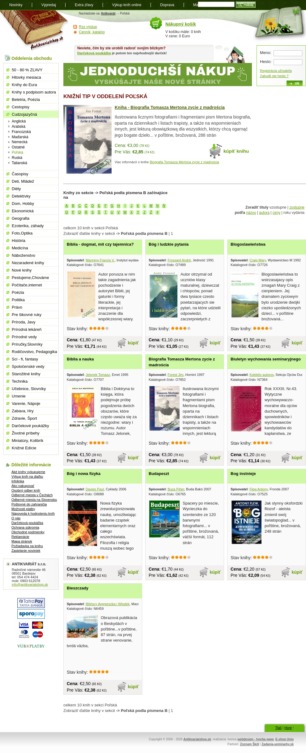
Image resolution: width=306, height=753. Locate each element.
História (18, 240)
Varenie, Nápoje (26, 403)
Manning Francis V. (100, 260)
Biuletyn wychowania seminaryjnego (266, 359)
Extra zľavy (84, 5)
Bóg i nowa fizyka (83, 473)
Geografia (20, 218)
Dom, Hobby (23, 203)
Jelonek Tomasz (98, 374)
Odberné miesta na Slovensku (34, 499)
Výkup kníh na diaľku (27, 476)
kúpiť (133, 342)
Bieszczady (77, 588)
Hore (288, 728)
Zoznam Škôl (249, 744)
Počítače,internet (27, 285)
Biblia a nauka (80, 359)
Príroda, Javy (24, 322)
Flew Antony (258, 489)
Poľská (17, 152)
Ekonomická (23, 211)
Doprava (167, 5)
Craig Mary (257, 260)
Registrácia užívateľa (276, 71)
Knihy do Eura (24, 84)
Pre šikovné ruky (26, 314)
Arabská (18, 126)
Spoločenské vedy (28, 366)
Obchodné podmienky (28, 532)
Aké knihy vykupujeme (28, 472)
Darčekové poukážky (30, 425)
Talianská (19, 163)
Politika (18, 299)
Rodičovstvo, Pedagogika (34, 351)
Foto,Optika (22, 233)
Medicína (20, 248)
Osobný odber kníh (25, 490)
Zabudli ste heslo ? (274, 76)
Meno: (265, 52)
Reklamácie (20, 537)
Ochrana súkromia (25, 527)
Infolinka (17, 481)
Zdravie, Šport (24, 418)
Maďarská (20, 137)
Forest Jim (175, 374)
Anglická (19, 121)
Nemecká (20, 142)
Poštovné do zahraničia (29, 504)
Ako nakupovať (22, 486)
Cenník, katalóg (91, 32)
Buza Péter (176, 489)
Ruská (17, 158)
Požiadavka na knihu (27, 546)
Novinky (16, 5)
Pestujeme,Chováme (30, 277)
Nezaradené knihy (28, 262)
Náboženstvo (23, 255)
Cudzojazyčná (24, 114)
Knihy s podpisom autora (34, 92)
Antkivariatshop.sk (197, 739)
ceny (276, 212)
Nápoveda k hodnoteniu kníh (33, 513)
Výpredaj (48, 5)
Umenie (19, 396)
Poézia (18, 292)
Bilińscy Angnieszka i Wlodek (108, 604)
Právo (17, 307)
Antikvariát (108, 13)
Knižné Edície (24, 448)
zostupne (296, 207)
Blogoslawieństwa (248, 244)
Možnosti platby (23, 509)
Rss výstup (88, 27)
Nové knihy (22, 270)
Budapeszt (159, 473)
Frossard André (179, 260)
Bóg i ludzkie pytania (169, 244)
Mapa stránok (21, 541)
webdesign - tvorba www (255, 739)
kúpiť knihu (236, 151)
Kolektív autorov (261, 374)
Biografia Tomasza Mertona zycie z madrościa (184, 162)
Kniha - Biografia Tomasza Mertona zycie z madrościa (170, 107)
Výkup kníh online (127, 5)
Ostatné (18, 147)
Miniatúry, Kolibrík (27, 440)
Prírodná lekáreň (26, 329)
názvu (251, 212)
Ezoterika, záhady (28, 225)
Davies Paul (95, 489)
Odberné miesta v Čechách (32, 495)
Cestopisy (20, 107)
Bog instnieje (243, 473)
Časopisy (20, 174)
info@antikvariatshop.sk (30, 584)
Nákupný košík (180, 24)
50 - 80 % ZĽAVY (27, 70)
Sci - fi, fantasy (25, 359)
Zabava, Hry (23, 411)
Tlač (278, 728)
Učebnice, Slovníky (29, 388)
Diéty (16, 188)
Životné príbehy (26, 433)
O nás (15, 518)
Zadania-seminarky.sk (277, 744)
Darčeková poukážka (94, 53)
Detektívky (21, 196)
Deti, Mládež (23, 181)
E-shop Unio (284, 739)
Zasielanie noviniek (25, 550)
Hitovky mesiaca (26, 77)
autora (264, 212)
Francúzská (21, 132)
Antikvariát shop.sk (35, 31)
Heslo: (265, 61)
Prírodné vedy (24, 337)
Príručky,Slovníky (27, 344)
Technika (20, 381)
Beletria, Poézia (26, 99)
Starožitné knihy (26, 374)
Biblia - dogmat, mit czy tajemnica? (100, 244)
